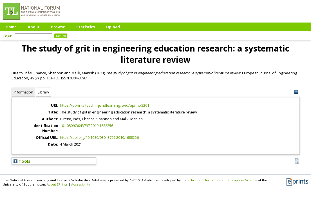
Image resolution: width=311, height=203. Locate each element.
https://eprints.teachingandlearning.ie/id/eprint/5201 (104, 105)
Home (11, 26)
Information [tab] (23, 92)
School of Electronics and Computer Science (222, 180)
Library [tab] (43, 92)
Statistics (85, 26)
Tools (22, 161)
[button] (297, 161)
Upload (113, 26)
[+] (296, 92)
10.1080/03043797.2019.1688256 (86, 125)
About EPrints (57, 184)
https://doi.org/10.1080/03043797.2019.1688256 (99, 137)
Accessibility (80, 184)
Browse (58, 26)
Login (7, 35)
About (34, 26)
